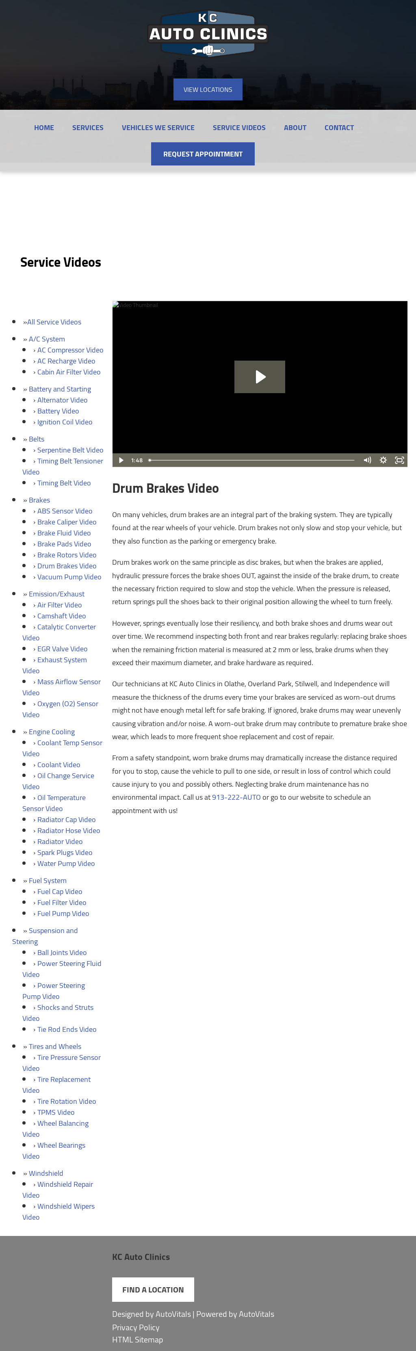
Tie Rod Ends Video (67, 1029)
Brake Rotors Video (67, 554)
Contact (339, 127)
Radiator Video (60, 841)
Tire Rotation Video (66, 1101)
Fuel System (48, 880)
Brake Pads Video (64, 543)
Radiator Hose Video (68, 830)
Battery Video (58, 411)
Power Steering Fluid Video (62, 969)
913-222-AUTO (236, 797)
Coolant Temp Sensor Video (62, 748)
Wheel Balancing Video (55, 1128)
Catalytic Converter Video (59, 632)
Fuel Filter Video (62, 902)
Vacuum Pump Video (69, 576)
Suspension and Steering (45, 936)
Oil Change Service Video (58, 781)
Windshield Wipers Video (58, 1211)
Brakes (39, 500)
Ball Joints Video (62, 952)
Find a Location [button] (153, 1289)
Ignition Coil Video (65, 422)
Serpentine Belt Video (70, 450)
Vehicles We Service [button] (158, 127)
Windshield (46, 1173)
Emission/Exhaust (56, 593)
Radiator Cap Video (66, 819)
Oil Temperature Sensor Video (54, 803)
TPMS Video (56, 1112)
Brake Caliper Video (67, 522)
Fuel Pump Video (63, 913)
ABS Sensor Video (65, 511)
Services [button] (88, 127)
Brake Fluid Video (64, 533)
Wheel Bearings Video (53, 1150)
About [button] (295, 127)
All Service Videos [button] (54, 322)
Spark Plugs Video (65, 852)
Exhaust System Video (54, 665)
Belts (36, 439)
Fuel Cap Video (59, 891)
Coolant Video (58, 764)
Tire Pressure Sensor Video (61, 1063)
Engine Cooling (52, 731)
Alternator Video (62, 400)
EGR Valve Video (62, 648)
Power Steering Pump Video (53, 991)
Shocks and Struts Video (57, 1013)
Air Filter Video (59, 604)
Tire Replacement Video (56, 1085)
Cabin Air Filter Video (69, 372)
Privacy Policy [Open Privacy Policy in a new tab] (136, 1327)
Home (44, 127)
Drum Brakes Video (67, 565)
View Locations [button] (208, 89)
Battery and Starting (60, 389)
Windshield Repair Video (57, 1189)
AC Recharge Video (66, 361)
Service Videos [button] (239, 127)
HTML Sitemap (137, 1340)
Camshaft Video (61, 615)
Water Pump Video (66, 863)
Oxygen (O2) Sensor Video (60, 709)
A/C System (47, 339)
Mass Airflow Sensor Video (61, 687)
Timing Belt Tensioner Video (62, 466)
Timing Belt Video (64, 482)
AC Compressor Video (70, 350)
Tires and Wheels (55, 1046)
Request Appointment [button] (203, 154)
